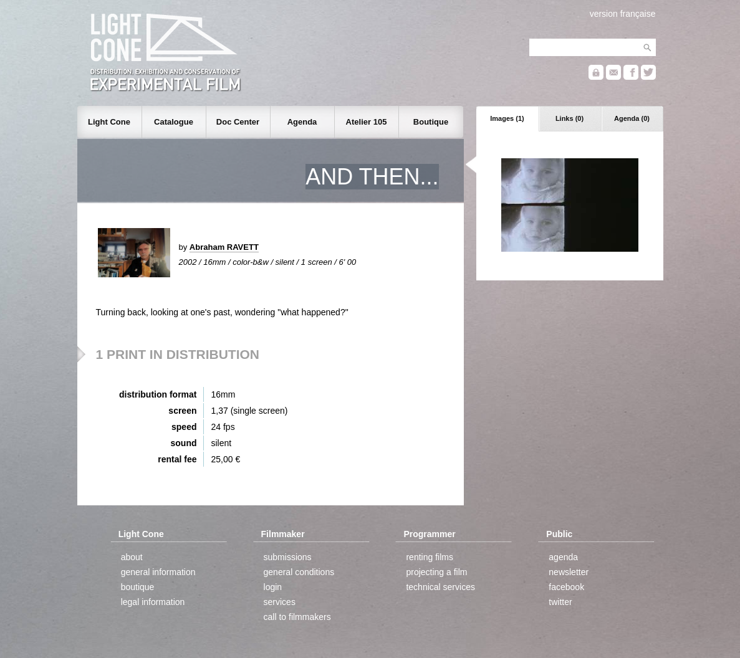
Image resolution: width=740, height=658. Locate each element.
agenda (563, 557)
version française (623, 14)
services (280, 602)
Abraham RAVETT (224, 247)
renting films (429, 557)
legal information (153, 602)
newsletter (569, 572)
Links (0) (569, 118)
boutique (138, 587)
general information (158, 572)
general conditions (299, 572)
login (273, 587)
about (132, 557)
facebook (566, 587)
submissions (288, 557)
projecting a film (436, 572)
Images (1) (507, 118)
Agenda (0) (632, 118)
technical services (440, 587)
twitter (560, 602)
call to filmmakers (297, 617)
